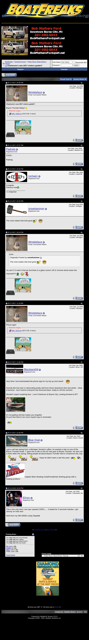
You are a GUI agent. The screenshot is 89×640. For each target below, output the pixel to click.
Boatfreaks (9, 62)
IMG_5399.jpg (17, 114)
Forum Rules (10, 555)
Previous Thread (39, 529)
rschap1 (33, 176)
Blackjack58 (31, 369)
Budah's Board (69, 612)
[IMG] (8, 550)
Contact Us (59, 612)
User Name (57, 62)
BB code (9, 546)
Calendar (64, 69)
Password (56, 65)
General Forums (20, 62)
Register (20, 69)
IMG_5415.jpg (17, 330)
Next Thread (51, 529)
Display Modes (79, 79)
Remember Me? (80, 62)
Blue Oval (34, 439)
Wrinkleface (35, 92)
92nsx (26, 497)
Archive (80, 612)
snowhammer (36, 208)
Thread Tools (65, 79)
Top (85, 612)
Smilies (8, 548)
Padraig (10, 149)
